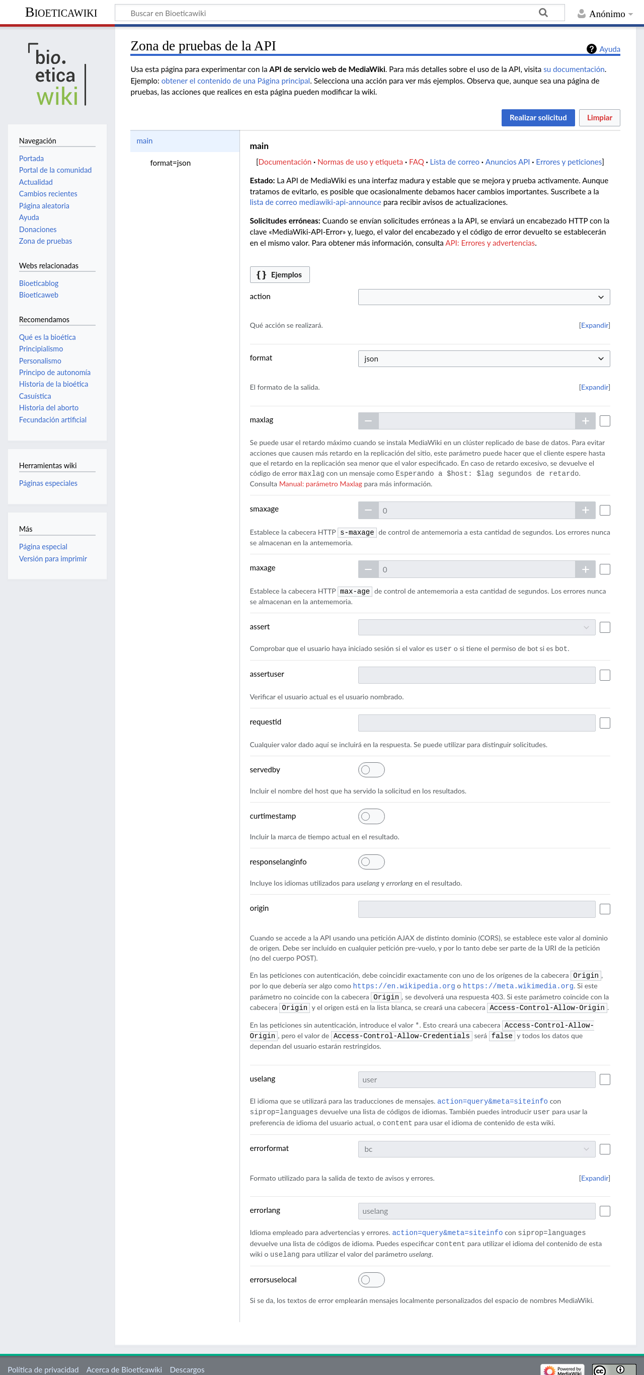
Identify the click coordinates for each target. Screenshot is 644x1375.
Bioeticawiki (61, 12)
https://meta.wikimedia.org (518, 983)
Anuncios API (508, 161)
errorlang (265, 1203)
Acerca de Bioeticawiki (124, 1361)
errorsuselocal (273, 1271)
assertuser (267, 671)
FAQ (416, 161)
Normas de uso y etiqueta (360, 161)
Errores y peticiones (569, 161)
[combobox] (484, 297)
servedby (265, 767)
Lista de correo (454, 161)
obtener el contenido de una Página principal (236, 80)
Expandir (594, 325)
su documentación (574, 69)
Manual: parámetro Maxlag (320, 483)
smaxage (264, 508)
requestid (266, 719)
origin (259, 905)
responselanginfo (278, 859)
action (260, 296)
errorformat (269, 1141)
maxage (263, 566)
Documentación (285, 161)
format (261, 357)
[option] (184, 141)
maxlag (262, 419)
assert (260, 624)
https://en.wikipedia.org (404, 983)
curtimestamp (273, 813)
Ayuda (609, 48)
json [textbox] (371, 358)
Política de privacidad (43, 1361)
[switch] (371, 767)
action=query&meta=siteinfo (492, 1096)
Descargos (187, 1361)
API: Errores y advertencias (490, 242)
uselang (263, 1073)
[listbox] (184, 152)
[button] (538, 117)
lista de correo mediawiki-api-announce (315, 201)
